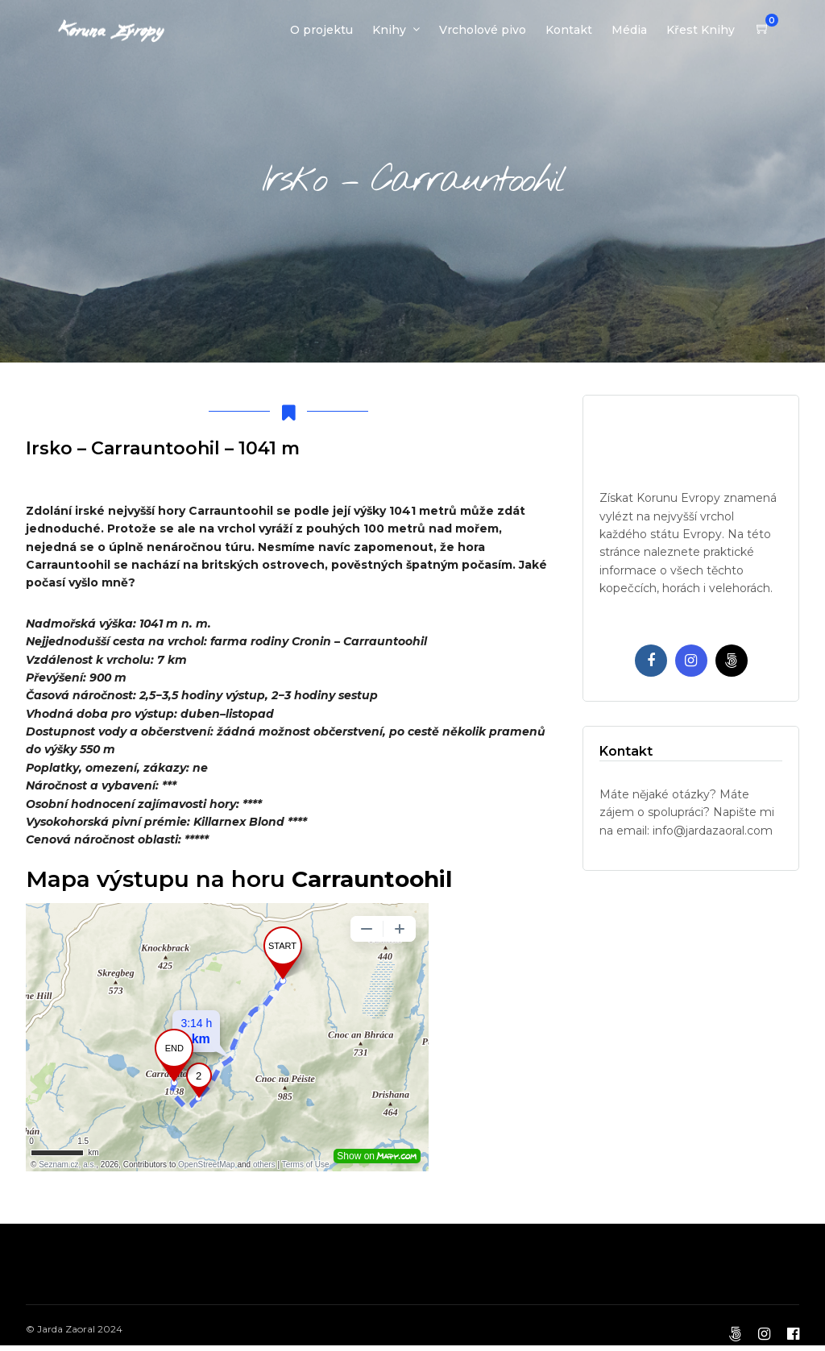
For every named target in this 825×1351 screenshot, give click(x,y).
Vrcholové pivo (482, 30)
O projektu (321, 30)
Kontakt (568, 30)
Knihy (389, 30)
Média (629, 30)
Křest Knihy (700, 30)
